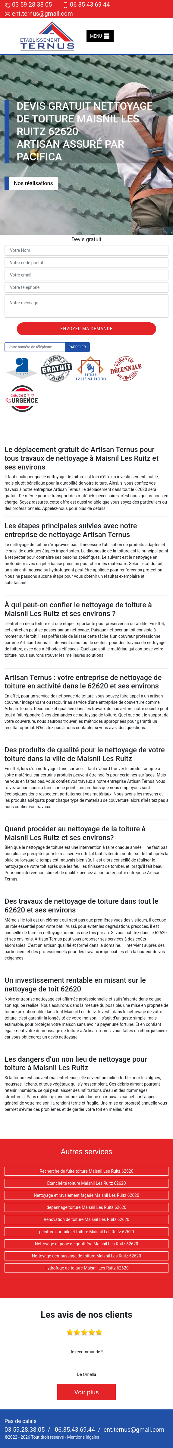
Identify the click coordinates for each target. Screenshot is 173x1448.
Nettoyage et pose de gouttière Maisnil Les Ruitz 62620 (86, 1243)
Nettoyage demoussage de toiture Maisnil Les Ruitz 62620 (86, 1256)
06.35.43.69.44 (74, 1429)
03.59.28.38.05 (25, 1429)
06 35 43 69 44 (86, 4)
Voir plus (86, 1392)
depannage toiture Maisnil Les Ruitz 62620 (87, 1207)
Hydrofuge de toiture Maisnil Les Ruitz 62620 (86, 1268)
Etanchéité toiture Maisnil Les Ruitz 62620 (86, 1183)
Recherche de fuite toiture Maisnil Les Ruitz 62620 (86, 1171)
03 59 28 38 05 (28, 4)
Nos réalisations (33, 183)
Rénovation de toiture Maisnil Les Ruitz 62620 (86, 1219)
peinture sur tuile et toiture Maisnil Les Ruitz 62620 (86, 1231)
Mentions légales (83, 1437)
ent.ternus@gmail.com (39, 13)
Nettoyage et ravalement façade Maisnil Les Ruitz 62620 (86, 1195)
